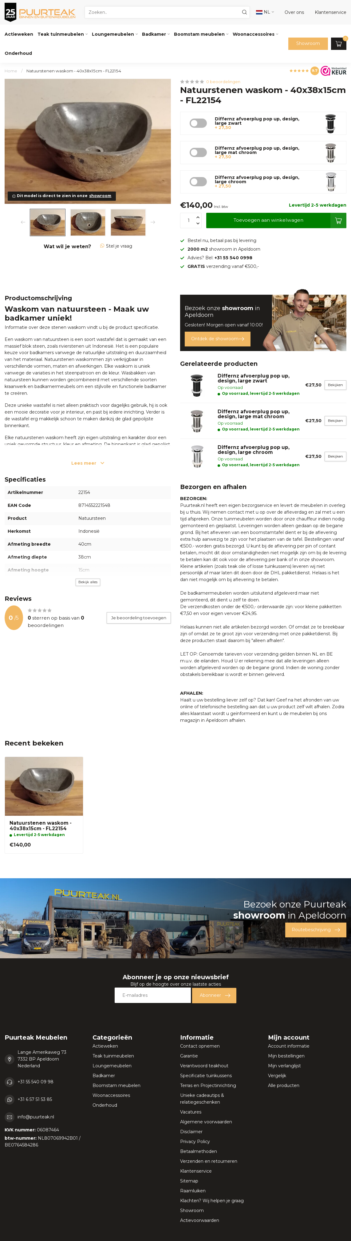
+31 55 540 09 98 (35, 1082)
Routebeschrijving (316, 930)
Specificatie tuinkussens (206, 1075)
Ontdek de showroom (217, 339)
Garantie (189, 1056)
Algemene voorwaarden (206, 1122)
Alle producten (283, 1085)
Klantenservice (196, 1171)
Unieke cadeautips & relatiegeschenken (202, 1099)
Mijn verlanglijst (284, 1066)
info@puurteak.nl (36, 1117)
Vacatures (190, 1112)
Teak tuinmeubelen (60, 34)
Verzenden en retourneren (208, 1161)
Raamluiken (193, 1191)
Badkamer (154, 34)
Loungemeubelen (113, 34)
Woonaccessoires (253, 34)
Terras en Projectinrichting (208, 1085)
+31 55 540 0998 (233, 258)
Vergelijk (277, 1075)
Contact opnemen (200, 1046)
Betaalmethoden (198, 1151)
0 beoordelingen (223, 81)
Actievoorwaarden (199, 1220)
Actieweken (19, 34)
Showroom (308, 43)
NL (263, 12)
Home (11, 70)
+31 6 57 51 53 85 (35, 1099)
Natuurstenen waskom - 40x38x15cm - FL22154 (73, 70)
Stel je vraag (116, 246)
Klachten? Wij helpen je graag (212, 1200)
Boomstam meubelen (199, 34)
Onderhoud (18, 53)
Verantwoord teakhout (204, 1066)
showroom (100, 195)
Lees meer (87, 463)
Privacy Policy (195, 1141)
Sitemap (189, 1181)
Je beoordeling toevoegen (138, 617)
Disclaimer (191, 1131)
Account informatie (289, 1046)
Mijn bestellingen (286, 1056)
